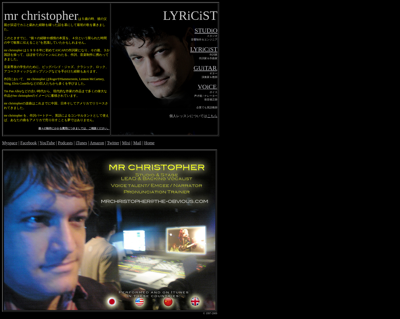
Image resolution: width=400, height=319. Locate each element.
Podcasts (65, 143)
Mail (137, 143)
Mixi (126, 143)
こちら (212, 116)
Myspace (9, 143)
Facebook (28, 143)
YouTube (47, 143)
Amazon (97, 143)
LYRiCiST (203, 49)
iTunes (81, 143)
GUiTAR (205, 67)
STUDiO (205, 30)
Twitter (113, 143)
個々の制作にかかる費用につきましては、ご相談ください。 (74, 128)
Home (149, 143)
